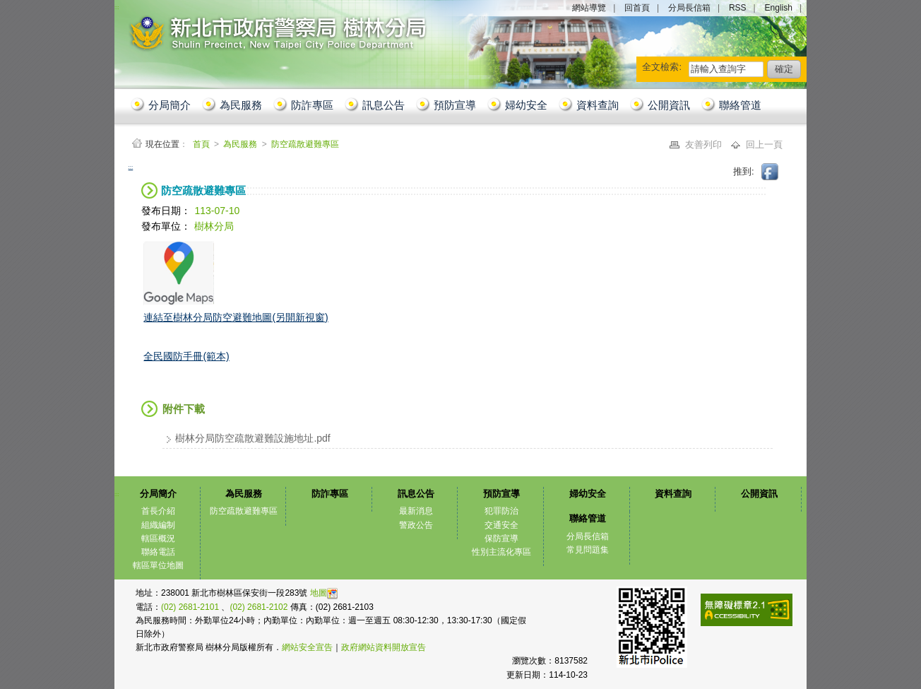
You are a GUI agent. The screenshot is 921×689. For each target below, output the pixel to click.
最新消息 (416, 511)
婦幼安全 (526, 105)
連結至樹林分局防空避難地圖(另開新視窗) (235, 317)
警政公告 (416, 525)
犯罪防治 (501, 511)
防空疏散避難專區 (305, 144)
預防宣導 (455, 105)
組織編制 (158, 525)
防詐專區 (312, 105)
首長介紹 (158, 511)
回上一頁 (764, 144)
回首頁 (637, 8)
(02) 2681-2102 (260, 607)
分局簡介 (169, 105)
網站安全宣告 (307, 647)
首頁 (202, 144)
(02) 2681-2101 (191, 607)
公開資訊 (669, 105)
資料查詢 (597, 105)
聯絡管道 (740, 105)
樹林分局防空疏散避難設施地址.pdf (252, 438)
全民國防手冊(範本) (186, 356)
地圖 (324, 593)
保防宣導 (501, 538)
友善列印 (705, 144)
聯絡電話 (158, 552)
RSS (738, 8)
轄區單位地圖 (158, 565)
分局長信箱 (689, 8)
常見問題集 (587, 550)
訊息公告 (383, 105)
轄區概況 (158, 538)
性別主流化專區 (501, 552)
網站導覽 (589, 8)
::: (131, 167)
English (778, 8)
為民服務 (241, 105)
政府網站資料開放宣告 (383, 647)
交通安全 (501, 525)
